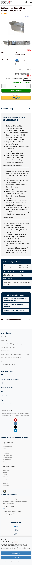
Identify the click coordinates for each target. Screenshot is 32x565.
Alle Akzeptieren (16, 553)
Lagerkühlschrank (6, 470)
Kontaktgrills (5, 483)
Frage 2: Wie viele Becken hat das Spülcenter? (13, 305)
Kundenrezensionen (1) (11, 319)
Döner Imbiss (5, 481)
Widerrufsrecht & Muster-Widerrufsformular (15, 354)
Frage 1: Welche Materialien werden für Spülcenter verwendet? (15, 299)
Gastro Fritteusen (6, 453)
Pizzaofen (5, 461)
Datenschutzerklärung (20, 550)
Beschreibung (7, 109)
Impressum (5, 351)
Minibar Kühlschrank (7, 476)
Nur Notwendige (16, 558)
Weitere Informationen (16, 562)
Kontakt (4, 337)
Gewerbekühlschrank (7, 455)
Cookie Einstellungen (8, 364)
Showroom (16, 413)
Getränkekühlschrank (7, 446)
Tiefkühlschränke (6, 448)
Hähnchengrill (6, 485)
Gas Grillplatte (6, 478)
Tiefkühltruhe (5, 451)
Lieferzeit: (5, 60)
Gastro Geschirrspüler (7, 457)
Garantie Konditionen (8, 347)
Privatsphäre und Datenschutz (11, 358)
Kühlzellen (5, 472)
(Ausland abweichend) (21, 64)
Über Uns (4, 340)
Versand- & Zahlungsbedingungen (12, 344)
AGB (2, 361)
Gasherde (5, 474)
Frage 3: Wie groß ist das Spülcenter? (15, 310)
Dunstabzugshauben (7, 459)
